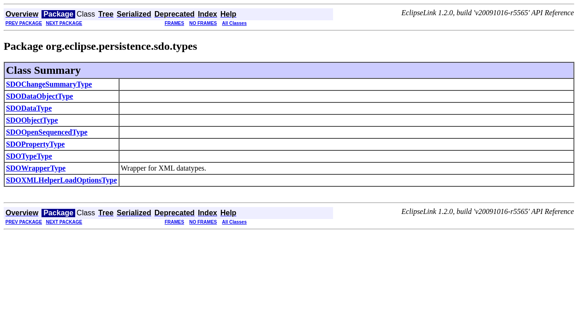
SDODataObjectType (39, 96)
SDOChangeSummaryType (49, 84)
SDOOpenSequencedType (47, 132)
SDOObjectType (32, 120)
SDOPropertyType (35, 144)
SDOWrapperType (36, 168)
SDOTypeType (29, 156)
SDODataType (29, 108)
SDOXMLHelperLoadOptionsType (61, 180)
